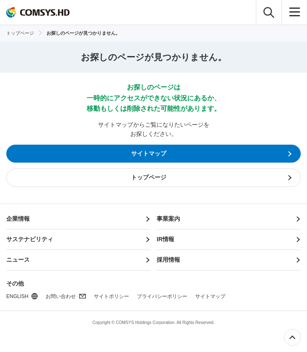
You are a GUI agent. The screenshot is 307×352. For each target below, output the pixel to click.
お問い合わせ (61, 296)
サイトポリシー (111, 296)
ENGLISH (17, 296)
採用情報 (168, 259)
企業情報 (18, 218)
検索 (268, 12)
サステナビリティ (29, 239)
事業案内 (168, 218)
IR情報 (165, 239)
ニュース (18, 259)
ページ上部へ (292, 337)
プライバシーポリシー (162, 296)
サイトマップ (210, 296)
